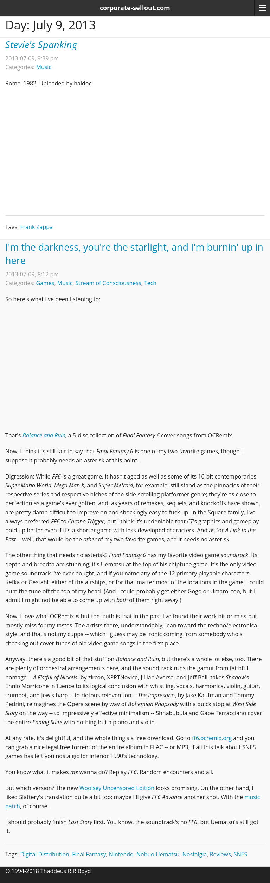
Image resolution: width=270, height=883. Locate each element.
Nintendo (121, 854)
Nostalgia (194, 854)
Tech (150, 283)
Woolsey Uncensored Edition (116, 788)
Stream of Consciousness (108, 283)
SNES (240, 854)
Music (44, 67)
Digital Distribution (44, 854)
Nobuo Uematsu (158, 854)
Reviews (220, 854)
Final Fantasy (89, 854)
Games (45, 283)
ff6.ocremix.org (212, 738)
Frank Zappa (36, 227)
